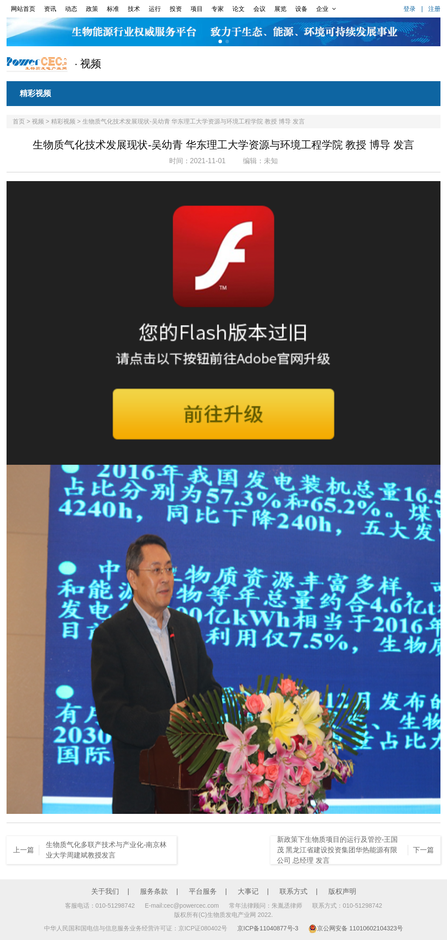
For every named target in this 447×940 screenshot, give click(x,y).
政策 (92, 8)
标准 (113, 8)
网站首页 (23, 8)
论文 (238, 8)
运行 (155, 8)
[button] (220, 41)
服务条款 (154, 891)
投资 (176, 8)
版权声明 (342, 891)
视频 (38, 121)
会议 (259, 8)
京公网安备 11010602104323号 (355, 928)
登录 (409, 8)
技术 (134, 8)
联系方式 (293, 891)
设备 (301, 8)
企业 (326, 8)
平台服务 (203, 891)
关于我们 (105, 891)
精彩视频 (35, 93)
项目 (197, 8)
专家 (218, 8)
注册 (434, 8)
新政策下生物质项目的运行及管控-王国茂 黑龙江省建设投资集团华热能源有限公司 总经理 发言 (337, 850)
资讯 (50, 8)
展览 (280, 8)
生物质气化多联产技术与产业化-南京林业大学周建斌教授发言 (106, 850)
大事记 (248, 891)
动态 (71, 8)
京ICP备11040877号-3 (267, 928)
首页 (19, 121)
